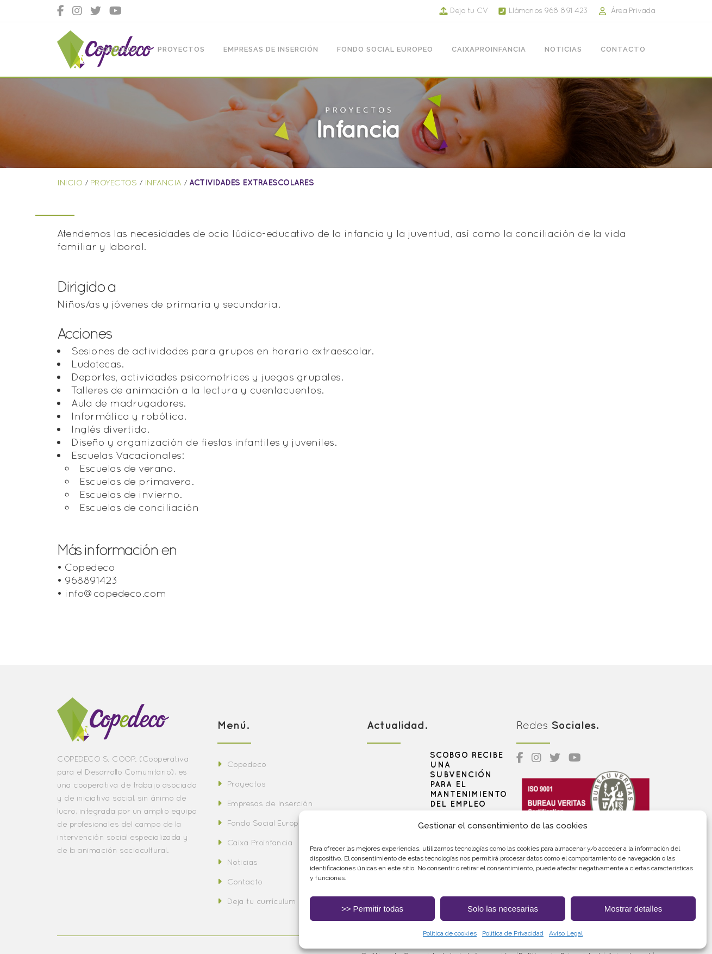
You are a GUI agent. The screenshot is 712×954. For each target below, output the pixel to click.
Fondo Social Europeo (262, 822)
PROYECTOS (113, 182)
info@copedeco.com (115, 593)
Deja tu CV (464, 10)
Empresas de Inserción (265, 803)
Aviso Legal (566, 933)
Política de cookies (450, 933)
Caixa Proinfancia (254, 842)
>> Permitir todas (372, 908)
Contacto (240, 881)
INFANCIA (163, 182)
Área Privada (621, 10)
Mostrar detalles (633, 908)
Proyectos (241, 783)
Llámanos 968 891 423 (538, 10)
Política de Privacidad (513, 933)
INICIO (69, 182)
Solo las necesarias (502, 908)
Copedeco (241, 764)
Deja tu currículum (256, 901)
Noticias (237, 861)
